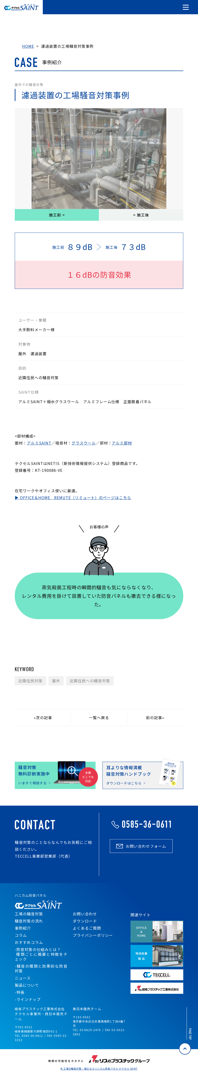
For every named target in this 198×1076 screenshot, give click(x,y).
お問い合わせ (85, 914)
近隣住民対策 (30, 681)
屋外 (56, 681)
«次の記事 (43, 717)
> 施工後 (141, 215)
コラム (21, 935)
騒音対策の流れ (29, 921)
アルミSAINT (39, 443)
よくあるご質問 (87, 928)
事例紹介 (23, 928)
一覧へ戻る (99, 717)
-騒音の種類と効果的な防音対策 (41, 968)
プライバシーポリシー (93, 935)
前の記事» (155, 717)
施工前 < (57, 215)
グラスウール (84, 443)
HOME (28, 46)
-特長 (19, 992)
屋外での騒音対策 (29, 84)
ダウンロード (85, 921)
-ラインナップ (28, 999)
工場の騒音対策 (29, 914)
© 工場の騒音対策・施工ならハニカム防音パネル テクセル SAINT (99, 1068)
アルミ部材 (122, 443)
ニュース (23, 978)
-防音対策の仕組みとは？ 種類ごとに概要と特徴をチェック (41, 954)
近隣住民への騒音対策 (90, 681)
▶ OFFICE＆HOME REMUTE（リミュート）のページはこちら (73, 497)
